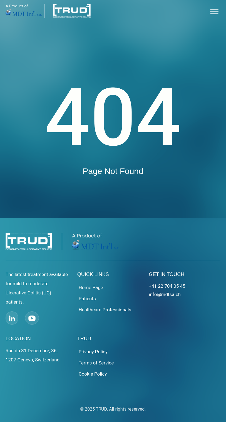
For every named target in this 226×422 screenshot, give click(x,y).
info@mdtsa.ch (165, 294)
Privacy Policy (93, 351)
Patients (87, 298)
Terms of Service (96, 363)
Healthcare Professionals (105, 309)
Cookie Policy (93, 374)
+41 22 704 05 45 (167, 286)
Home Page (91, 287)
